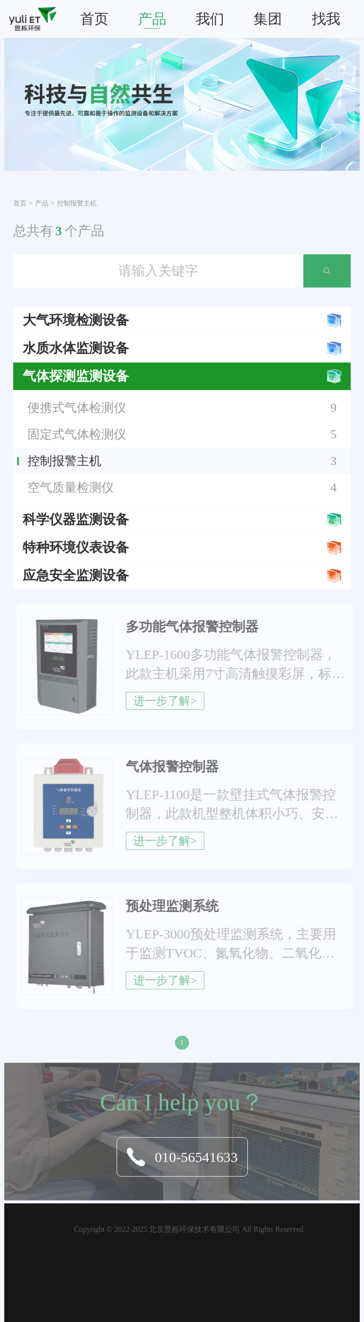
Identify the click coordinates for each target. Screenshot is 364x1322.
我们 (210, 19)
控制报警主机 (77, 202)
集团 (268, 19)
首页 (94, 19)
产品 (152, 19)
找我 (326, 19)
